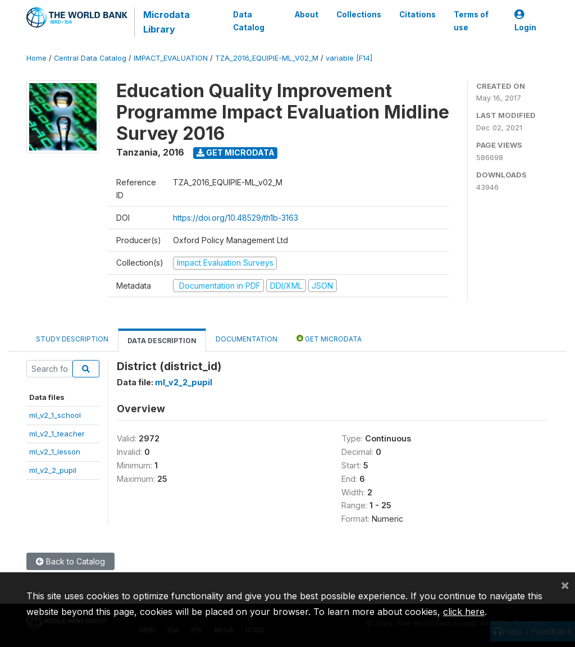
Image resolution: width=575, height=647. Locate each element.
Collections (358, 14)
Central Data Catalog (90, 58)
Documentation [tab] (246, 339)
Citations (417, 14)
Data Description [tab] (162, 340)
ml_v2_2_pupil (52, 470)
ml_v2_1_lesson (54, 451)
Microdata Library (166, 22)
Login (525, 21)
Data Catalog (248, 20)
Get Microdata (236, 152)
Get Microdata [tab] (329, 338)
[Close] (564, 584)
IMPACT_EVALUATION (171, 58)
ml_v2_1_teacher (57, 433)
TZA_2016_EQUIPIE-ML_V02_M (266, 58)
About (306, 14)
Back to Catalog (70, 561)
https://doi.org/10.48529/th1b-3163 (235, 217)
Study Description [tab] (72, 339)
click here (464, 611)
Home (36, 58)
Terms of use (471, 20)
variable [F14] (349, 58)
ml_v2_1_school (55, 415)
